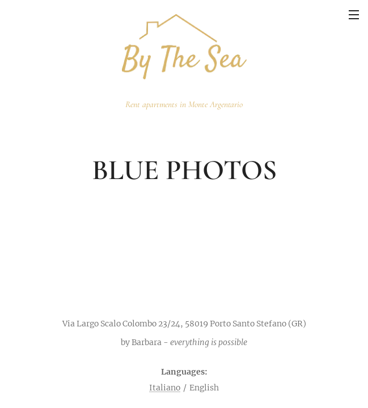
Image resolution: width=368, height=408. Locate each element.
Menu (354, 14)
